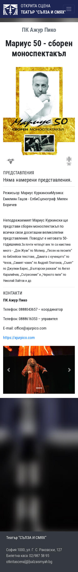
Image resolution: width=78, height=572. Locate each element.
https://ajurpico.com (19, 337)
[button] (8, 370)
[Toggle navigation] (69, 9)
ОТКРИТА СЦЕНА (26, 9)
